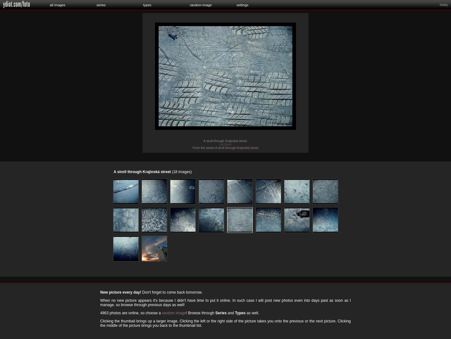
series (101, 5)
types (147, 5)
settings (242, 5)
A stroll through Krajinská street (236, 148)
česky (444, 5)
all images (57, 5)
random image (201, 5)
